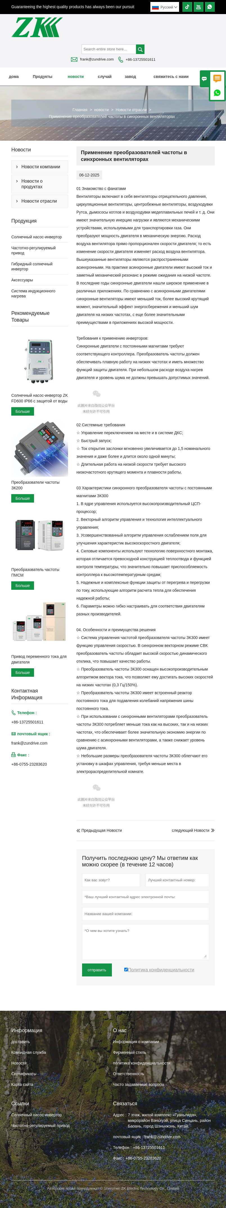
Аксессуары (22, 280)
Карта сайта (22, 1084)
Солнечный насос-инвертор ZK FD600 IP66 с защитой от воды (39, 398)
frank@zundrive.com (97, 59)
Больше (22, 411)
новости (76, 76)
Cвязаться (125, 1103)
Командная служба (28, 1052)
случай (105, 76)
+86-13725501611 (140, 59)
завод (130, 76)
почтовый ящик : (128, 1137)
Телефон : (122, 1147)
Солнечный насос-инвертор (36, 237)
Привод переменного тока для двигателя (39, 659)
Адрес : (119, 1115)
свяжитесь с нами (171, 76)
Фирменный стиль (129, 1052)
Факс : (118, 1158)
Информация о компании (136, 1041)
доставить (20, 1041)
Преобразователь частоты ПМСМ (35, 572)
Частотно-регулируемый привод (40, 1125)
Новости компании (40, 166)
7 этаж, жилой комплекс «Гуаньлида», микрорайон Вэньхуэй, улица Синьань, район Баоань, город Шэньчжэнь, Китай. (169, 1120)
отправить (97, 970)
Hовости (18, 1063)
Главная (80, 109)
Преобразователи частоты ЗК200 (35, 485)
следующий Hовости (190, 830)
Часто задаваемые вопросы (138, 1084)
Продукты (43, 76)
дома (14, 76)
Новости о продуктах (31, 184)
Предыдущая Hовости (99, 830)
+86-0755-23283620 (29, 764)
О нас (211, 76)
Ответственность (128, 1074)
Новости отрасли (131, 109)
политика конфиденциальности (141, 1063)
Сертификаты (23, 1074)
